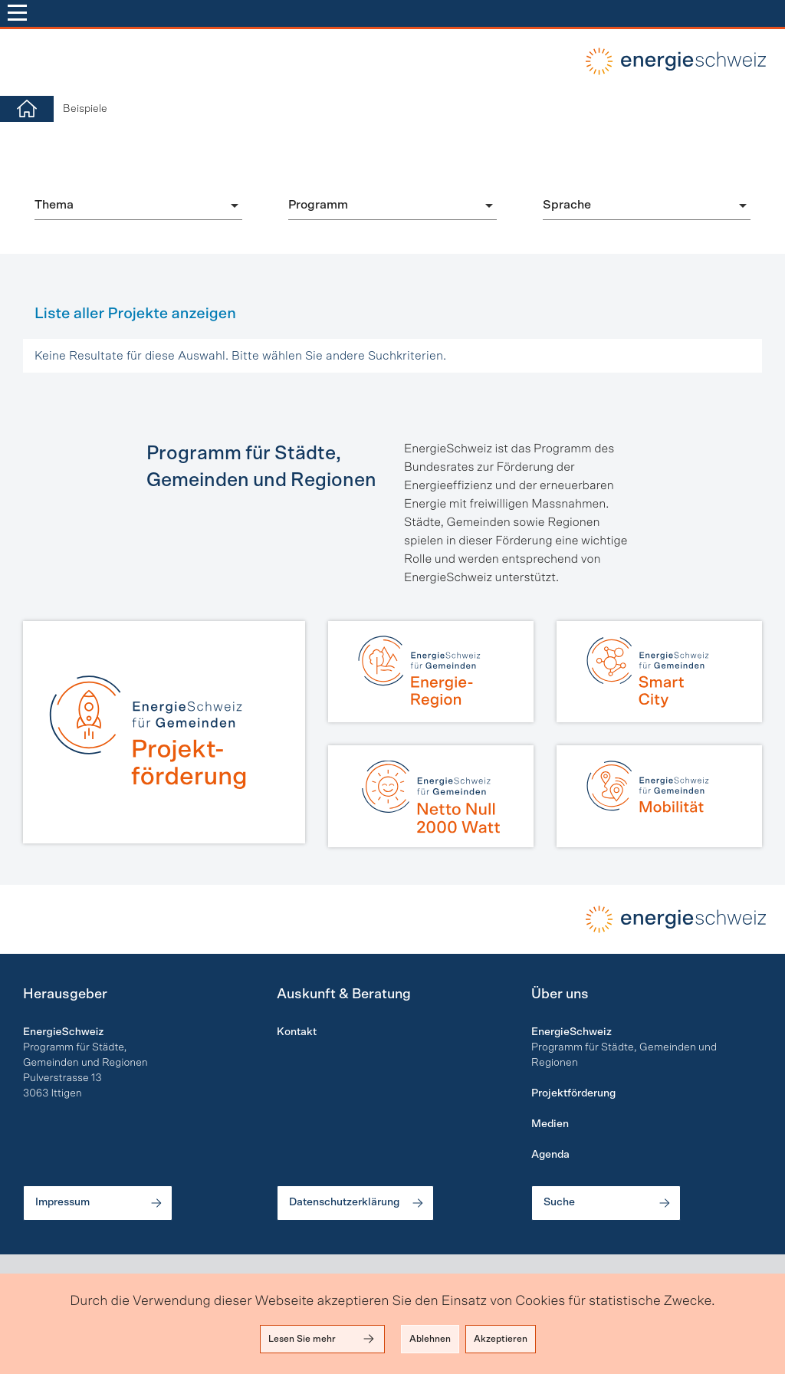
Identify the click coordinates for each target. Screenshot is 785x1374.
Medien (550, 1124)
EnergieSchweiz (571, 1032)
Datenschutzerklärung (357, 1203)
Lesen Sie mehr (322, 1338)
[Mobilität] (659, 795)
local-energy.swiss (674, 61)
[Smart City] (659, 671)
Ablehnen (430, 1338)
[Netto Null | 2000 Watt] (431, 795)
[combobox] (138, 204)
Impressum (99, 1203)
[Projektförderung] (164, 732)
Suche (608, 1203)
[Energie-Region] (431, 671)
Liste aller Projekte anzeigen (135, 313)
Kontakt (297, 1032)
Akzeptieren (500, 1338)
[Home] (27, 109)
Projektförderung (573, 1093)
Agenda (550, 1154)
